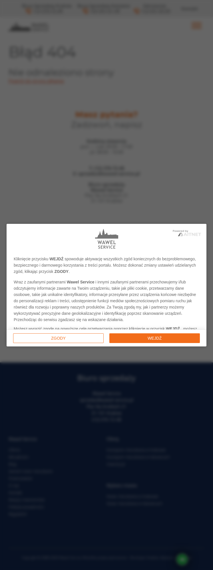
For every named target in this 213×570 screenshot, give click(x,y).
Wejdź (155, 338)
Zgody (58, 338)
